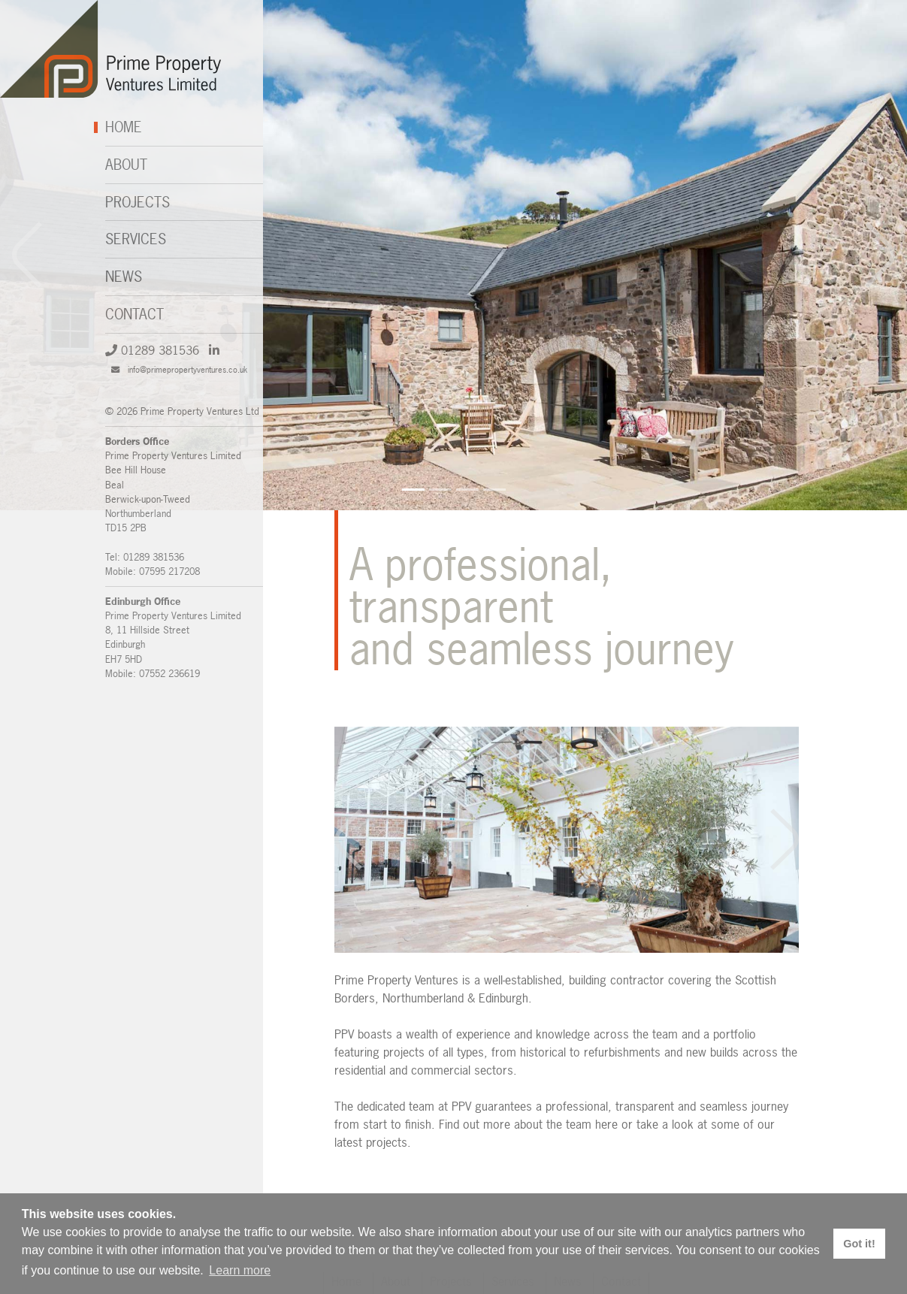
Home (123, 127)
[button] (880, 255)
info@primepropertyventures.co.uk (179, 369)
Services (135, 239)
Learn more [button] (240, 1270)
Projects (137, 202)
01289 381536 (152, 350)
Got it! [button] (859, 1244)
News (123, 276)
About (126, 164)
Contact (134, 314)
